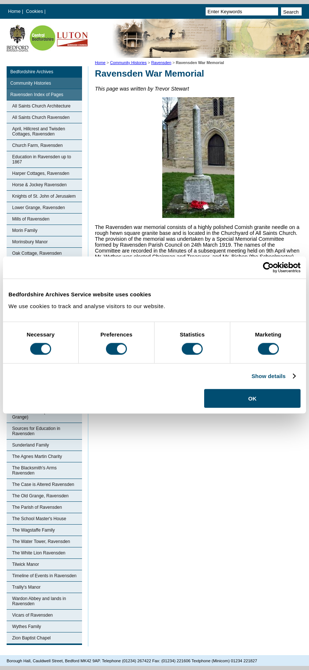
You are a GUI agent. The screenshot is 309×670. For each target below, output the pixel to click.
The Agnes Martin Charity (37, 456)
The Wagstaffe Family (33, 530)
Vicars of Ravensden (32, 615)
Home (14, 11)
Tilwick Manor (25, 564)
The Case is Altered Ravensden (43, 484)
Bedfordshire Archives (31, 71)
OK (252, 398)
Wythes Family (26, 626)
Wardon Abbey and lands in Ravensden (39, 601)
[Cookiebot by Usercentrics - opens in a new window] (268, 267)
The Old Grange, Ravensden (40, 495)
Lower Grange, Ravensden (38, 207)
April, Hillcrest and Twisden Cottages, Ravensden (38, 131)
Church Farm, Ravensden (37, 145)
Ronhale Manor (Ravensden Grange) (39, 414)
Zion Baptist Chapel (31, 638)
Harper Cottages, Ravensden (40, 173)
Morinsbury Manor (30, 241)
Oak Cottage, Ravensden (37, 253)
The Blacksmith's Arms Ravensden (34, 470)
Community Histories (128, 62)
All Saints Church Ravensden (41, 117)
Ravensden (161, 62)
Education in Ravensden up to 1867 (41, 159)
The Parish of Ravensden (37, 507)
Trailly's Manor (26, 587)
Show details (269, 376)
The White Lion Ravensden (38, 553)
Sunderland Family (30, 445)
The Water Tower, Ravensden (41, 541)
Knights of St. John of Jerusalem (44, 196)
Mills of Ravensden (30, 219)
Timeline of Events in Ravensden (44, 575)
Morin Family (25, 230)
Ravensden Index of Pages (36, 94)
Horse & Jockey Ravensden (39, 184)
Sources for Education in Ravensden (36, 431)
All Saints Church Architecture (41, 106)
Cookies (35, 11)
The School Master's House (39, 518)
